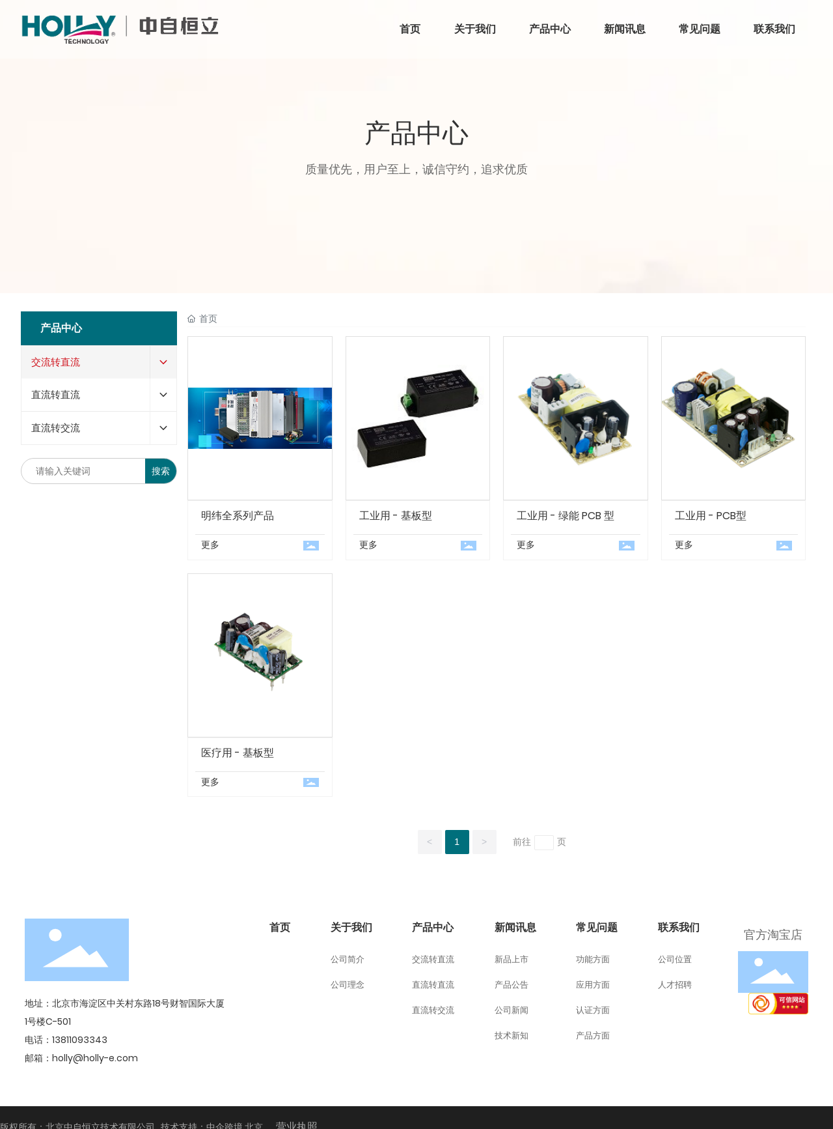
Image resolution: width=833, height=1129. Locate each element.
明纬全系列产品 (237, 515)
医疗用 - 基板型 (237, 752)
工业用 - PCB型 (710, 515)
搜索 (161, 471)
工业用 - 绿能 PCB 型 (565, 515)
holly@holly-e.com (95, 1058)
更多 (210, 544)
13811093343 (79, 1039)
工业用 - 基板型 (395, 515)
